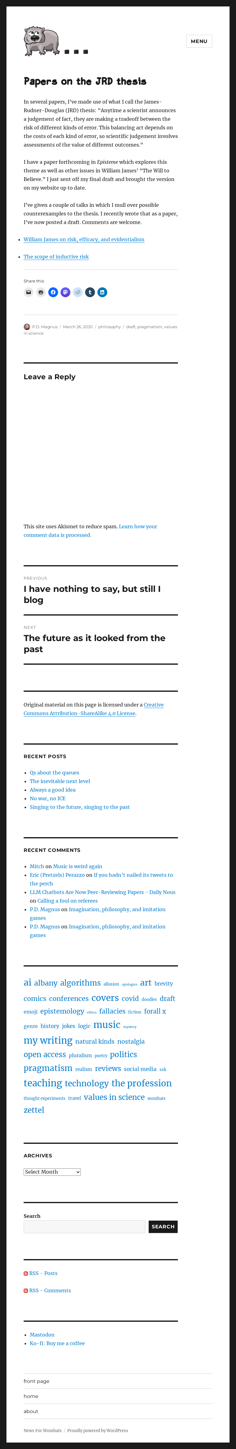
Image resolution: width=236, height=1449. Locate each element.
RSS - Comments (47, 1290)
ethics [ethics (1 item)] (91, 1012)
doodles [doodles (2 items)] (149, 999)
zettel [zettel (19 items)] (34, 1110)
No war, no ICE (47, 798)
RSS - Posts (40, 1273)
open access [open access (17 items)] (45, 1054)
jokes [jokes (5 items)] (68, 1026)
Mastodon (42, 1335)
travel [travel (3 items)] (74, 1098)
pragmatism (149, 326)
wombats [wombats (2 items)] (157, 1098)
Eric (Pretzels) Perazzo (57, 875)
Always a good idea (53, 790)
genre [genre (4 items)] (31, 1026)
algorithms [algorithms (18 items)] (80, 983)
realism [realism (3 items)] (83, 1069)
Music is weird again (77, 866)
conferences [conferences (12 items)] (69, 998)
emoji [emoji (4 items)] (30, 1012)
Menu (199, 41)
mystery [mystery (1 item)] (129, 1027)
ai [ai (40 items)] (27, 982)
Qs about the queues (54, 773)
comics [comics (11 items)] (35, 998)
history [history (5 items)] (50, 1026)
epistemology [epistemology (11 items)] (62, 1011)
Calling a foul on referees (67, 901)
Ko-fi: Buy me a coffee (57, 1343)
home (31, 1396)
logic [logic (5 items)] (84, 1026)
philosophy (109, 326)
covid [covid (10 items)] (130, 999)
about (31, 1411)
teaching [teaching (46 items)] (43, 1083)
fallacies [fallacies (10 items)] (112, 1011)
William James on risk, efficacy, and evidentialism (84, 239)
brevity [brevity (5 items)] (164, 983)
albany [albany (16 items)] (45, 982)
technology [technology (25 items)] (87, 1084)
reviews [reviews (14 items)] (108, 1068)
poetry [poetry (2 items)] (101, 1055)
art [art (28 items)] (146, 983)
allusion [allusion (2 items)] (111, 984)
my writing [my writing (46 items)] (48, 1040)
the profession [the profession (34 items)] (142, 1083)
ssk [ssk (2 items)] (162, 1069)
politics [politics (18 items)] (123, 1054)
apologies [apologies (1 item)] (129, 984)
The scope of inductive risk (56, 257)
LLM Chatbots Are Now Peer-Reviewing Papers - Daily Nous (102, 892)
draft (131, 326)
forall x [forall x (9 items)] (155, 1011)
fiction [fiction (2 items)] (134, 1012)
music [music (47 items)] (106, 1024)
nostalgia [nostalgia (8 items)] (131, 1041)
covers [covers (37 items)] (105, 997)
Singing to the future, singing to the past (80, 807)
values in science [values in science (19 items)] (114, 1097)
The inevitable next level (60, 781)
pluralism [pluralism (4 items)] (80, 1055)
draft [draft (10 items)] (167, 999)
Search (32, 1216)
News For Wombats (43, 1430)
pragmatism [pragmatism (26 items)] (48, 1068)
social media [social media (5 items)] (140, 1069)
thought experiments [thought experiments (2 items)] (44, 1098)
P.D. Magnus (44, 326)
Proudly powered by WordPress (97, 1430)
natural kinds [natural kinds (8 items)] (95, 1041)
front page (36, 1381)
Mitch (37, 866)
